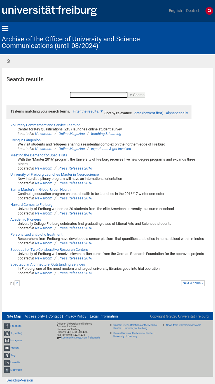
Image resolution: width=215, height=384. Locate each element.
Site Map (14, 316)
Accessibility (35, 316)
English (175, 10)
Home (8, 61)
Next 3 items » (193, 283)
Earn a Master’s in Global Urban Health (40, 189)
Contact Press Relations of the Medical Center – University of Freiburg (135, 327)
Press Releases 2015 (75, 273)
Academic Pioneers (25, 219)
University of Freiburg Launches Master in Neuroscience (54, 174)
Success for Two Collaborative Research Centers (49, 249)
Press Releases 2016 (75, 168)
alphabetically (177, 113)
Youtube (15, 348)
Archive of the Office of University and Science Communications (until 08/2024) (71, 42)
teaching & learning (106, 134)
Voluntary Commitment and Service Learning (45, 125)
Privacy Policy (75, 316)
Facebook (16, 326)
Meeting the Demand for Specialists (38, 155)
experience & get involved (111, 149)
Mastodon (16, 369)
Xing (12, 355)
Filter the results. (86, 111)
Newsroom (43, 134)
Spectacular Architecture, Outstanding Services (47, 264)
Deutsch (193, 10)
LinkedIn (15, 362)
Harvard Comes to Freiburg (31, 204)
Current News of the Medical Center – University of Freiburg (134, 335)
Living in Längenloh (25, 140)
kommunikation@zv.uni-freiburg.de (80, 337)
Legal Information (104, 316)
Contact (54, 316)
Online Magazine (72, 134)
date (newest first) (148, 113)
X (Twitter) (16, 333)
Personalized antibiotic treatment (36, 234)
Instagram (16, 340)
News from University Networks (183, 325)
